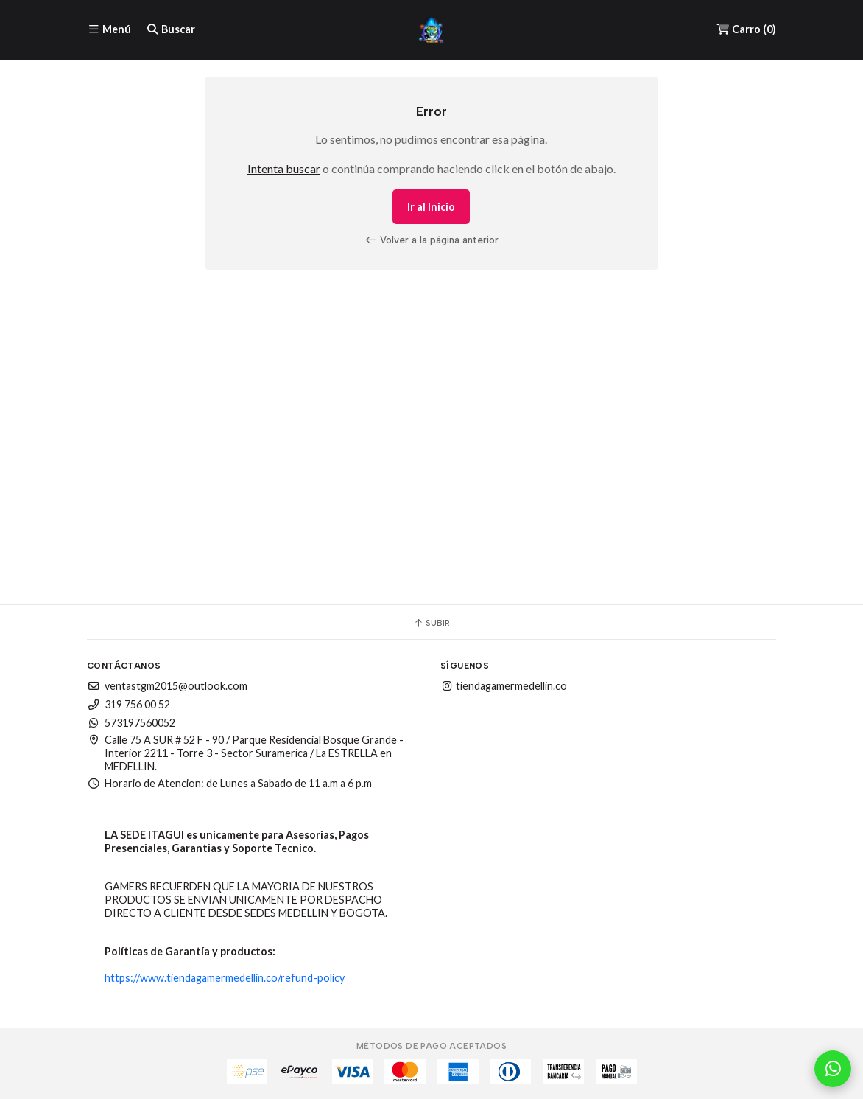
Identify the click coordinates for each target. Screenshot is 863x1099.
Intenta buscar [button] (283, 168)
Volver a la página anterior (431, 239)
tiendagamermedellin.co (503, 686)
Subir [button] (431, 623)
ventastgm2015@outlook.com (167, 686)
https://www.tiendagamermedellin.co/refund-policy (225, 977)
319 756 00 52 (128, 704)
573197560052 (131, 722)
